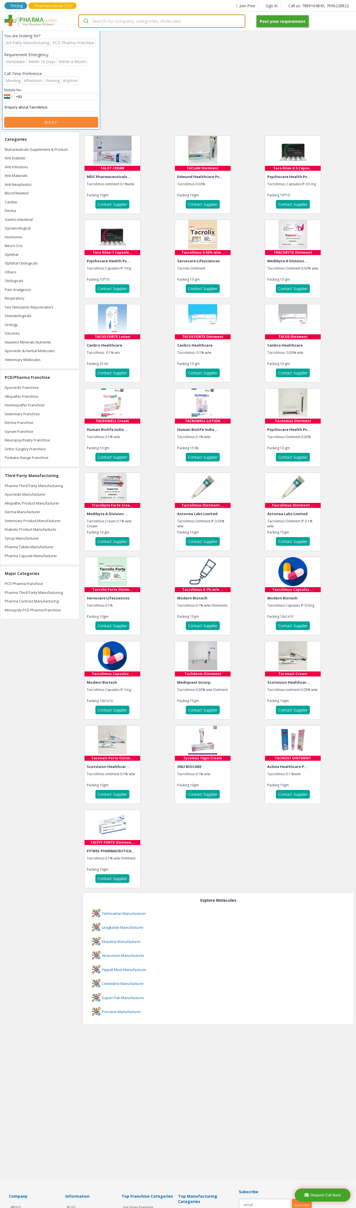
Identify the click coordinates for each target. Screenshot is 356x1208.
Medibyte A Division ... (287, 260)
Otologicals (14, 280)
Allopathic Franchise (21, 396)
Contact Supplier (112, 204)
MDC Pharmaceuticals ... (109, 176)
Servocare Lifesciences (198, 260)
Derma (10, 210)
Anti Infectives (16, 166)
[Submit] (85, 21)
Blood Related (16, 193)
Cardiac (11, 201)
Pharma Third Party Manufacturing (34, 485)
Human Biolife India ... (107, 429)
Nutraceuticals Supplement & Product (36, 149)
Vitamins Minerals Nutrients (28, 342)
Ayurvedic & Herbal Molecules (30, 350)
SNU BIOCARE (189, 766)
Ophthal (11, 254)
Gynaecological (18, 228)
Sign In (272, 5)
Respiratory (14, 298)
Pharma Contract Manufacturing (32, 601)
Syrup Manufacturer (22, 538)
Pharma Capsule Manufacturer (31, 555)
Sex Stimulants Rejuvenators (29, 307)
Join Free (245, 6)
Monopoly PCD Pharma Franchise (33, 609)
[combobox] (162, 21)
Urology (11, 324)
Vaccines (12, 333)
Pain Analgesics (18, 289)
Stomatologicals (18, 315)
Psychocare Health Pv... (288, 176)
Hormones (14, 236)
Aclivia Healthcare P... (287, 766)
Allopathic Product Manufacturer (32, 503)
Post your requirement (282, 21)
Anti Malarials (16, 175)
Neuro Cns (14, 245)
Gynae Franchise (19, 431)
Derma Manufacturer (22, 511)
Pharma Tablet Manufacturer (29, 546)
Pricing (17, 5)
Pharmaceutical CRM (53, 5)
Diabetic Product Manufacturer (30, 529)
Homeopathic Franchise (24, 404)
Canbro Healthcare (104, 345)
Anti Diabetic (15, 157)
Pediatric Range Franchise (26, 457)
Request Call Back (323, 1195)
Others (10, 272)
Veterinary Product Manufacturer (33, 520)
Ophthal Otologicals (21, 263)
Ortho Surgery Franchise (25, 448)
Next (51, 122)
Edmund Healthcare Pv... (199, 176)
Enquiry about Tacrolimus (51, 107)
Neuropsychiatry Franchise (27, 440)
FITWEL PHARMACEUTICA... (111, 850)
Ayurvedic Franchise (22, 387)
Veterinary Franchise (22, 413)
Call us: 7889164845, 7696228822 (318, 5)
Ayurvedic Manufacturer (25, 494)
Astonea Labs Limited (197, 513)
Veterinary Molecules (23, 359)
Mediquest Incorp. (194, 682)
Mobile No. (13, 89)
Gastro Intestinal (19, 219)
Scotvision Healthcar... (288, 682)
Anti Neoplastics (18, 184)
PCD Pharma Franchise (24, 583)
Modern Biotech (192, 598)
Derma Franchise (19, 422)
